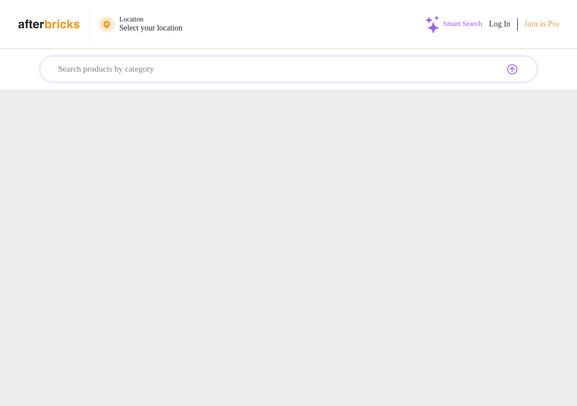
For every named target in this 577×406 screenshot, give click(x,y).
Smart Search (461, 23)
